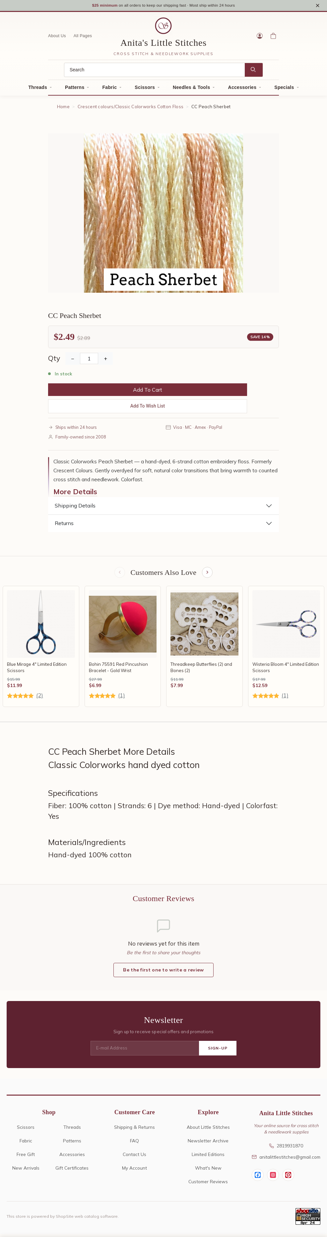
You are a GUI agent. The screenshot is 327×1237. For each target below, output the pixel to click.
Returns (64, 525)
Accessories (242, 89)
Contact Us (134, 1157)
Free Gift (26, 1157)
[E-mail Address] (145, 1051)
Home (63, 108)
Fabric (109, 89)
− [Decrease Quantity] (72, 360)
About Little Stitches (208, 1130)
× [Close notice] (317, 6)
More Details (75, 493)
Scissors (145, 89)
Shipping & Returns (134, 1130)
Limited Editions (208, 1157)
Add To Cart (147, 391)
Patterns (74, 89)
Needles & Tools (191, 89)
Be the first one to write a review (163, 972)
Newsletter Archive (208, 1143)
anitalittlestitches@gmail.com (286, 1159)
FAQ (134, 1143)
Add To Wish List (147, 408)
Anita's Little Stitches (163, 44)
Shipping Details (75, 507)
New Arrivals (25, 1171)
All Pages (83, 38)
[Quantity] (89, 360)
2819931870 (286, 1148)
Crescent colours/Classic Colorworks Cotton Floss (130, 108)
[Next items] (208, 575)
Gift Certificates (72, 1171)
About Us (57, 38)
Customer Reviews (208, 1184)
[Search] (154, 72)
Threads (38, 89)
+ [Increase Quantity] (105, 360)
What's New (208, 1171)
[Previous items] (119, 575)
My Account (134, 1171)
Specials (284, 89)
